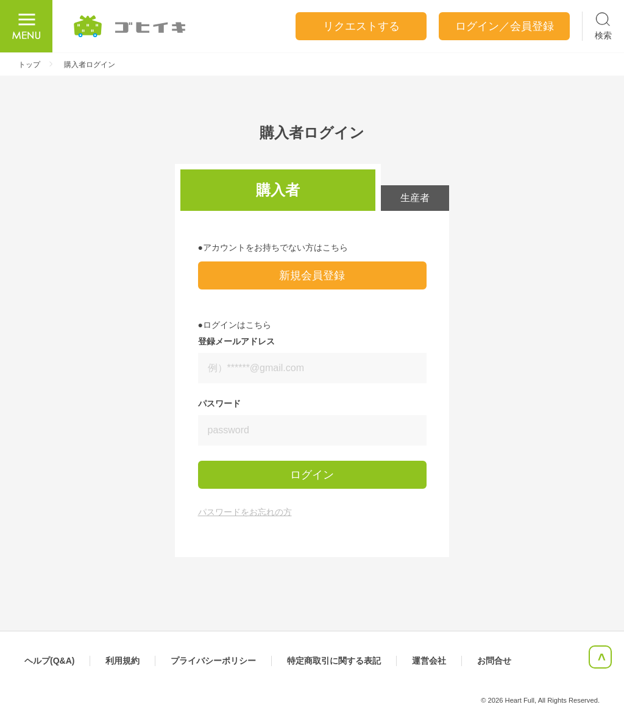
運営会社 (429, 661)
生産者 (415, 198)
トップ (29, 64)
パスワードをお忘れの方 (245, 512)
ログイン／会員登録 (504, 26)
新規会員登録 (312, 275)
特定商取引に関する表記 (334, 661)
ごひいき (130, 26)
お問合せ (494, 661)
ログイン (312, 475)
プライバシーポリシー (213, 661)
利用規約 (122, 661)
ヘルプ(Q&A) (49, 661)
